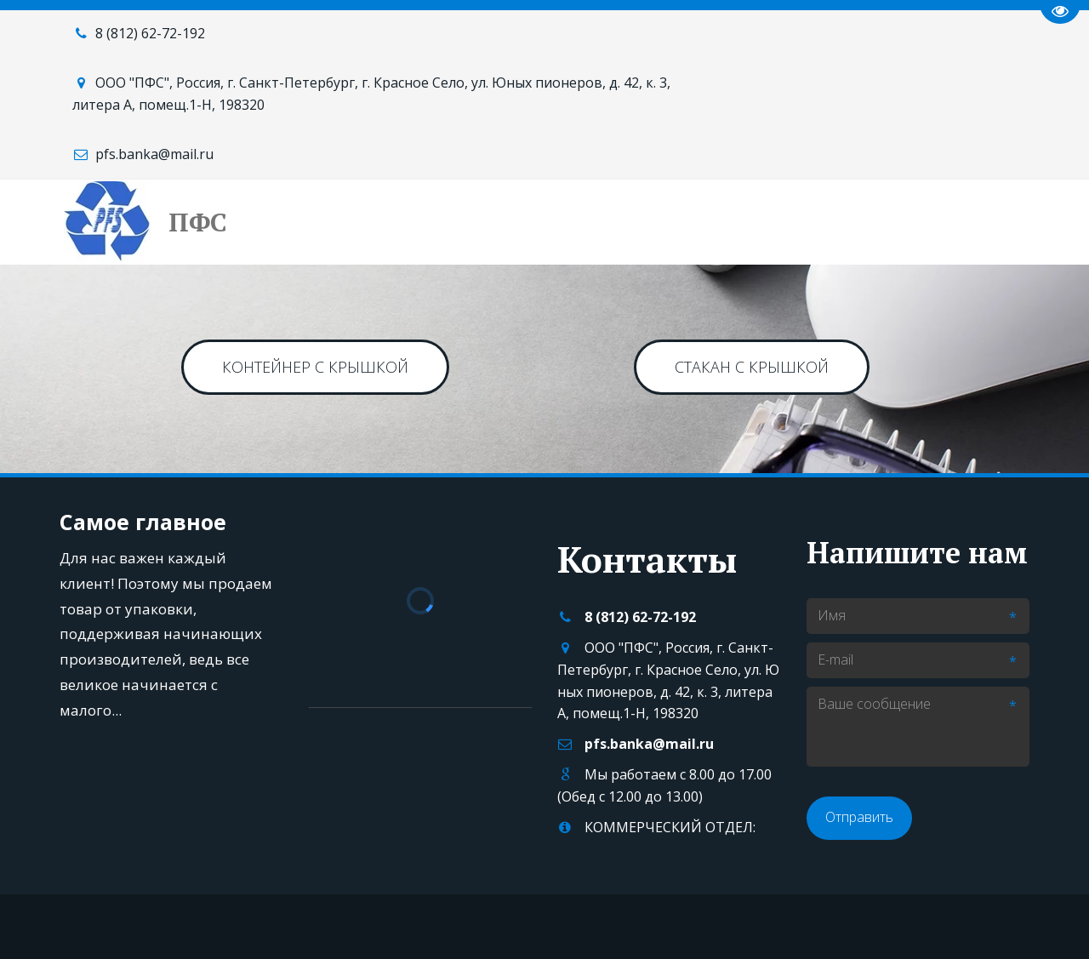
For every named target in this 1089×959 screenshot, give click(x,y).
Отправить (859, 817)
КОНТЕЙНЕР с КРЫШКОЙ (315, 367)
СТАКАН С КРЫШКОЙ (752, 367)
